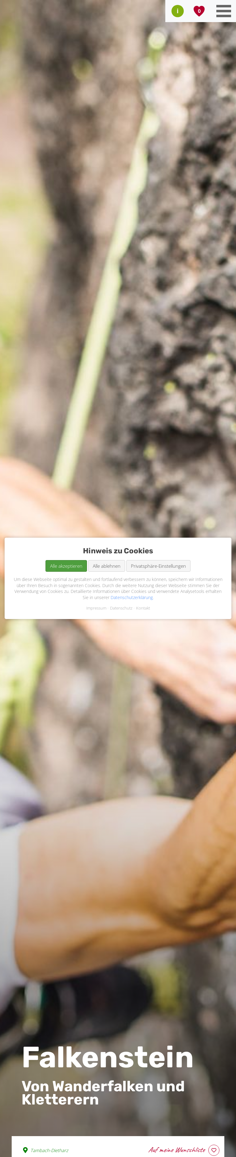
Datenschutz (121, 608)
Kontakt (143, 608)
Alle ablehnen (106, 566)
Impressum (96, 608)
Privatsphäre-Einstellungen (158, 566)
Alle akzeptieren (66, 566)
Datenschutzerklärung (132, 597)
